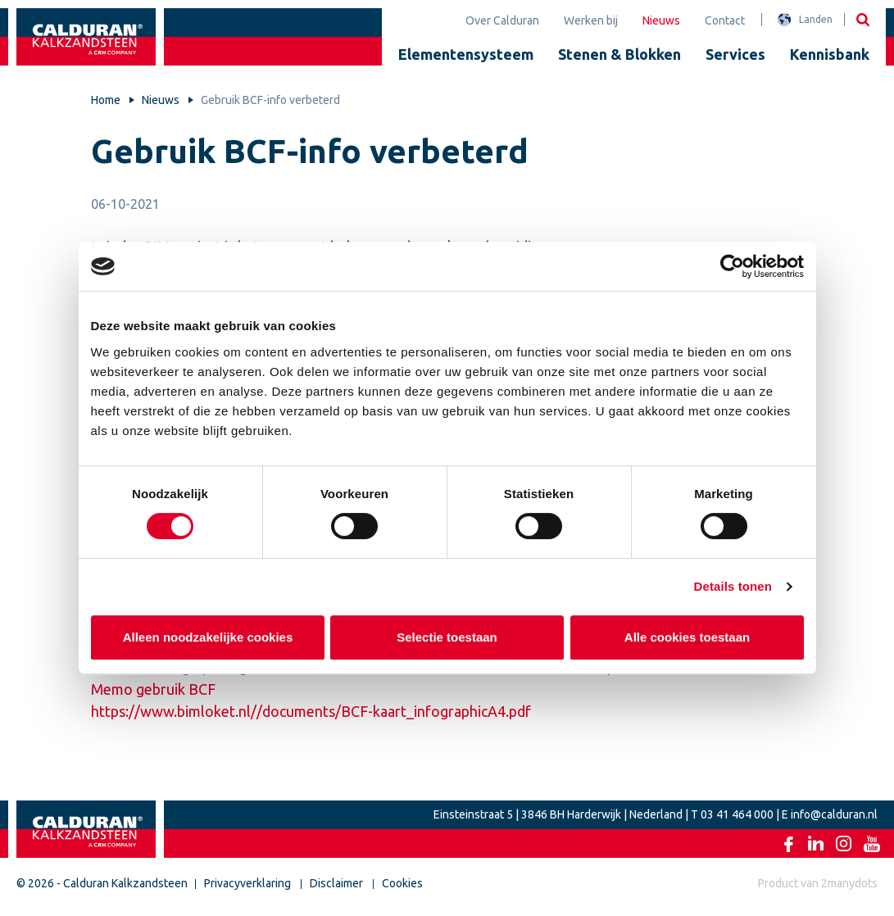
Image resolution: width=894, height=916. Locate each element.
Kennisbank (829, 54)
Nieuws (661, 20)
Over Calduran (502, 20)
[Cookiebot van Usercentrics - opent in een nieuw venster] (732, 266)
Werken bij (591, 20)
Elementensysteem (465, 54)
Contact (725, 20)
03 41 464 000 (737, 814)
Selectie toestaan (447, 637)
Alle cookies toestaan (686, 637)
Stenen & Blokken (619, 54)
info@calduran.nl (834, 814)
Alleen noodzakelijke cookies (207, 637)
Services (735, 54)
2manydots (849, 883)
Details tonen (733, 586)
